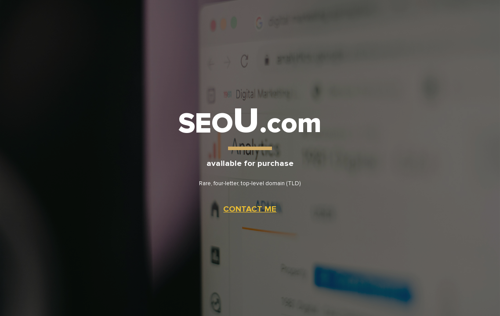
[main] (250, 158)
